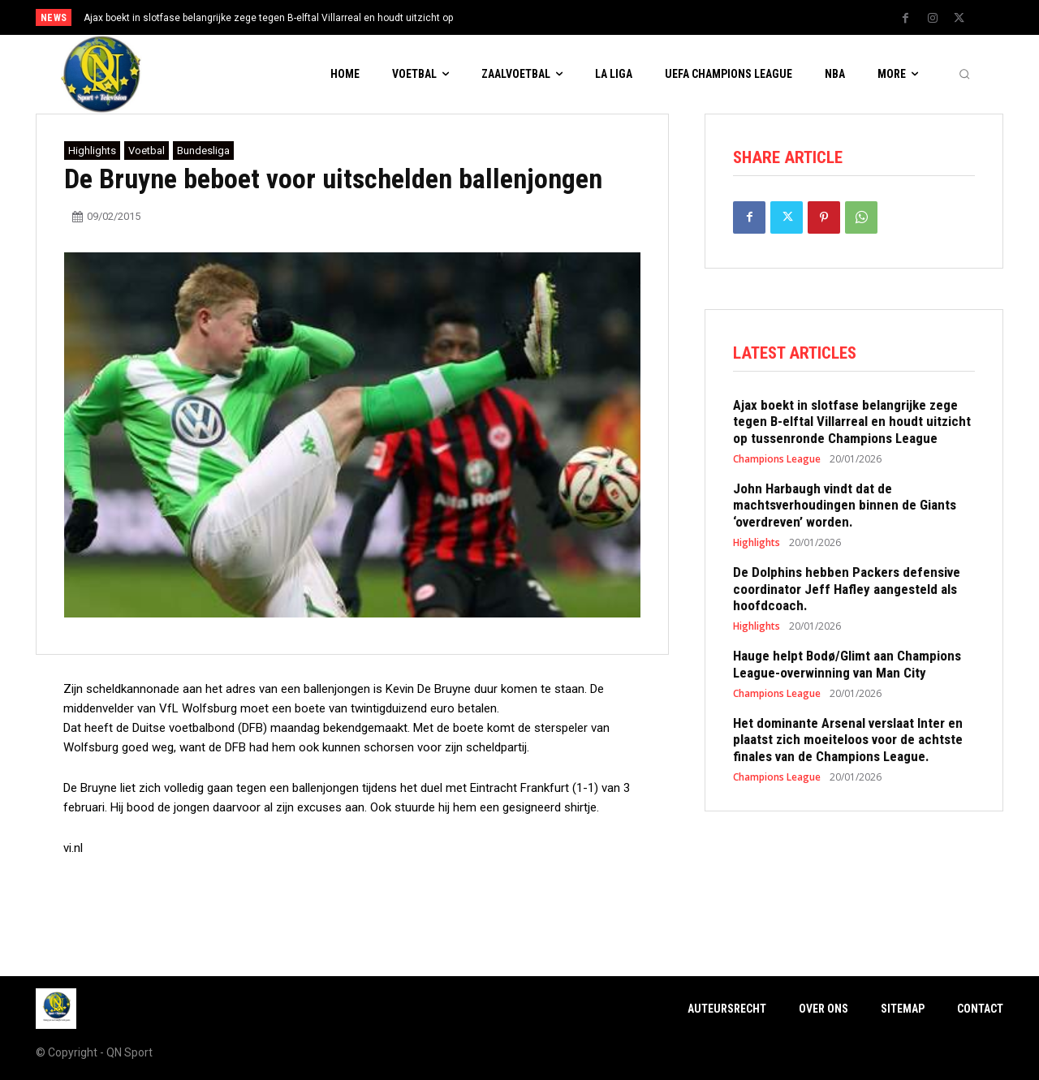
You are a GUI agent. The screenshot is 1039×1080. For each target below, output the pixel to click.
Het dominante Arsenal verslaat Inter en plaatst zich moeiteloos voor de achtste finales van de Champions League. (848, 739)
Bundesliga (203, 150)
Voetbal (146, 150)
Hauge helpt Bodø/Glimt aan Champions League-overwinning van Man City (847, 664)
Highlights (92, 150)
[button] (964, 74)
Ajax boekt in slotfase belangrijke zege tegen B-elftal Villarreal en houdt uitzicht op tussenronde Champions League (852, 421)
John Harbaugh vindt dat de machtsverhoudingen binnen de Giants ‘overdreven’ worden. (844, 505)
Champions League (777, 459)
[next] (573, 17)
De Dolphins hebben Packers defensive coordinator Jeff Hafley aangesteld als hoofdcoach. (846, 588)
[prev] (547, 17)
